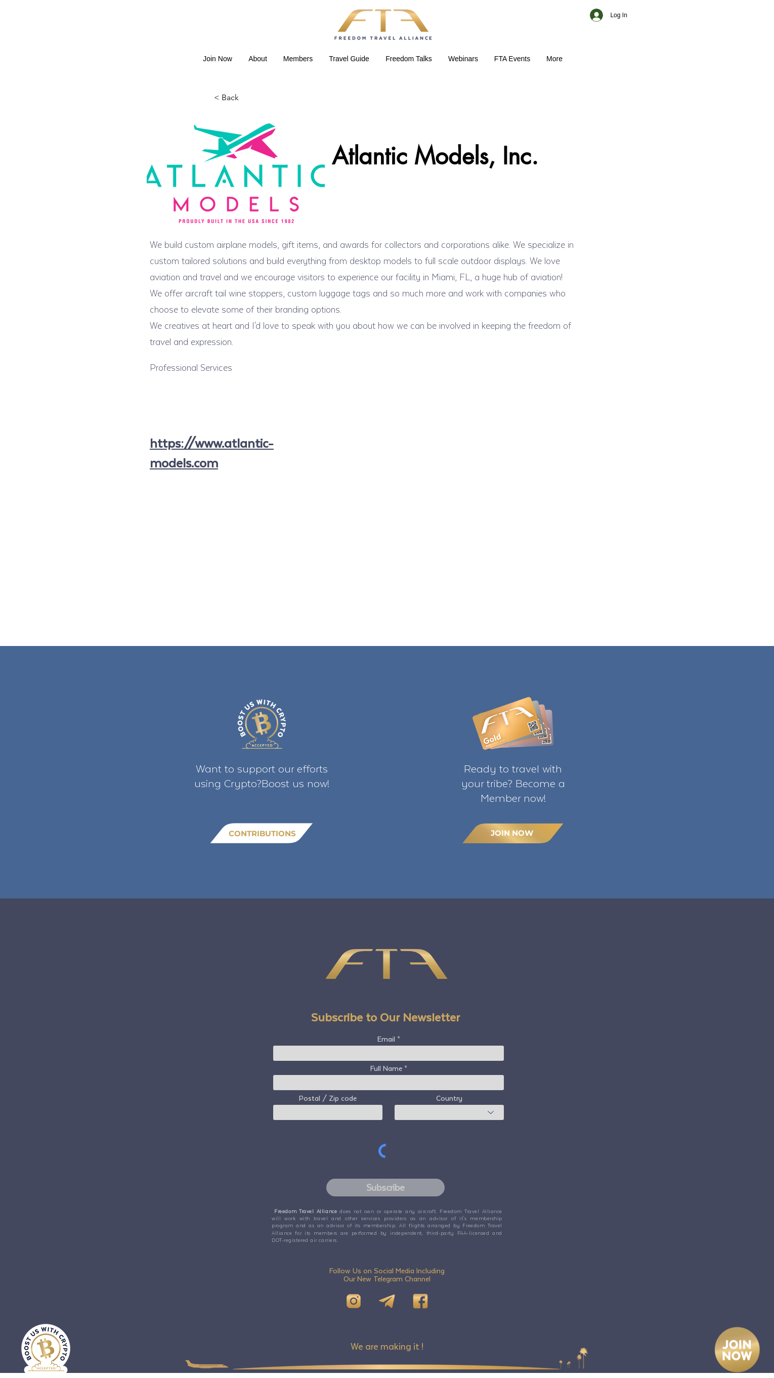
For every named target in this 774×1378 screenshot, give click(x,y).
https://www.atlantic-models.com (212, 452)
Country (449, 1098)
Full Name (386, 1068)
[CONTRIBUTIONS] (261, 833)
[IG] (354, 1301)
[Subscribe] (385, 1187)
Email (386, 1039)
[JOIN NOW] (513, 833)
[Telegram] (387, 1301)
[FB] (420, 1301)
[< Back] (247, 98)
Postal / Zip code (328, 1098)
